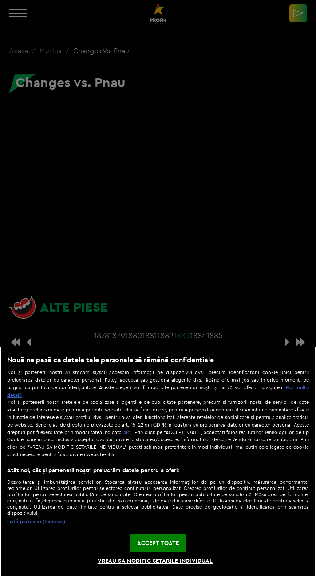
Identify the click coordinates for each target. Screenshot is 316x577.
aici (127, 432)
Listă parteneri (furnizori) (36, 521)
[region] (158, 461)
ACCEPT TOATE (158, 542)
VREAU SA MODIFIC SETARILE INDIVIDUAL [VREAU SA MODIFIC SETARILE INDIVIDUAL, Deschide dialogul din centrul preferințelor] (155, 560)
